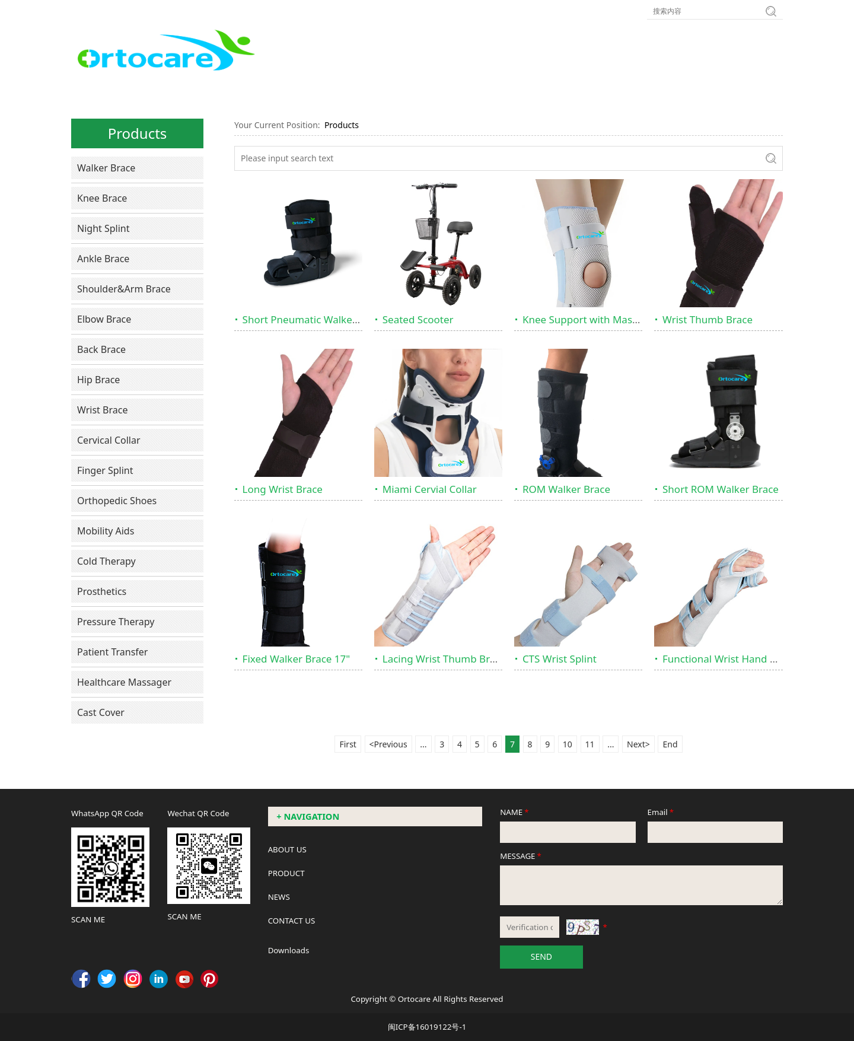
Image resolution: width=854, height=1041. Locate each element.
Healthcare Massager (124, 682)
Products (341, 124)
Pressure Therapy (115, 621)
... (423, 744)
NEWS (279, 897)
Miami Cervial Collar (430, 489)
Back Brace (101, 349)
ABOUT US (287, 849)
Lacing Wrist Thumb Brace (444, 659)
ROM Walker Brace (566, 489)
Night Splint (103, 228)
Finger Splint (105, 470)
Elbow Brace (104, 319)
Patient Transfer (112, 651)
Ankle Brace (103, 258)
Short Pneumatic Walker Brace (314, 319)
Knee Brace (102, 198)
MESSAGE (521, 856)
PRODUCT (286, 873)
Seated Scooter (418, 319)
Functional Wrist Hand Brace (729, 659)
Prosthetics (101, 591)
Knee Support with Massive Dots (598, 319)
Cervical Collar (109, 440)
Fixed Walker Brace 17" (296, 659)
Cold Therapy (106, 561)
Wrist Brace (102, 409)
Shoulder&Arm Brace (124, 288)
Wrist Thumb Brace (707, 319)
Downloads (289, 950)
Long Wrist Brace (283, 489)
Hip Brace (98, 379)
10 (567, 744)
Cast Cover (101, 712)
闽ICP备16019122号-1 (427, 1026)
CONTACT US (292, 920)
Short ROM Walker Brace (720, 489)
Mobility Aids (105, 530)
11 (590, 744)
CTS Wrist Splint (559, 659)
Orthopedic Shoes (117, 500)
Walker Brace (106, 167)
